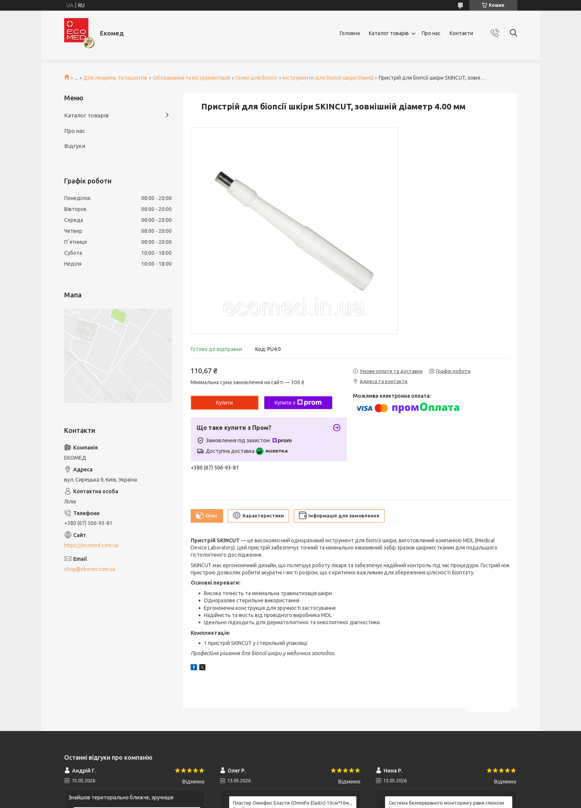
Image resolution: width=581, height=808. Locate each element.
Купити (224, 403)
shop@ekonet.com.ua (89, 569)
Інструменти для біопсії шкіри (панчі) (328, 78)
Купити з (298, 402)
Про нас (431, 33)
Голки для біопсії (256, 78)
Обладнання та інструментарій (191, 78)
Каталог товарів (389, 33)
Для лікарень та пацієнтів (115, 78)
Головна (350, 33)
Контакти (461, 33)
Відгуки (74, 146)
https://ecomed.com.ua (91, 545)
